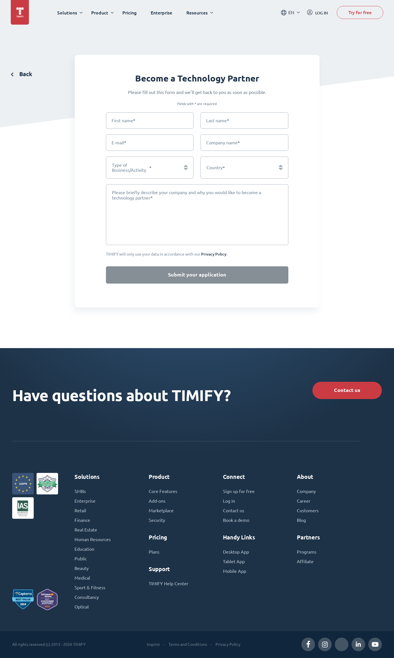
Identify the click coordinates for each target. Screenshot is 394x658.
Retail (80, 510)
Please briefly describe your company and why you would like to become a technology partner (186, 195)
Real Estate (85, 529)
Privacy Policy (228, 644)
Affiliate (305, 561)
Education (84, 549)
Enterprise (161, 12)
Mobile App (234, 571)
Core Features (163, 491)
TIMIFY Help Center (168, 583)
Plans (154, 551)
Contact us (347, 390)
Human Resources (92, 539)
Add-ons (157, 500)
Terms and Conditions (188, 644)
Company (306, 491)
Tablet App (234, 561)
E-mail (119, 142)
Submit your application (197, 275)
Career (303, 500)
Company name (223, 142)
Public (80, 558)
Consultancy (86, 597)
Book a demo (236, 520)
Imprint (153, 644)
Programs (306, 551)
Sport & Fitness (89, 587)
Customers (308, 510)
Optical (81, 606)
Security (157, 520)
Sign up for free (239, 491)
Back (21, 74)
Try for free (360, 12)
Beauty (81, 568)
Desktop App (236, 551)
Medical (82, 577)
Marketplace (161, 510)
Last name (217, 120)
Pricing (129, 12)
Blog (301, 520)
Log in (229, 500)
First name (123, 120)
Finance (82, 520)
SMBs (80, 491)
